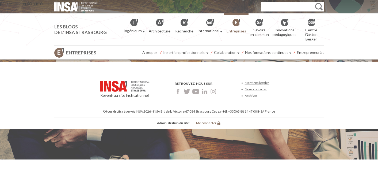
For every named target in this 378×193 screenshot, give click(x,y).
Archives (251, 96)
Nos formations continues (268, 53)
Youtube (195, 91)
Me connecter (206, 123)
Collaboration (226, 53)
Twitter (187, 91)
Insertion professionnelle (185, 53)
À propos (150, 52)
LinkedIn (204, 91)
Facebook (178, 91)
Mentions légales (257, 83)
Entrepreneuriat (310, 52)
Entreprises (81, 52)
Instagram (213, 91)
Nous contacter (256, 89)
